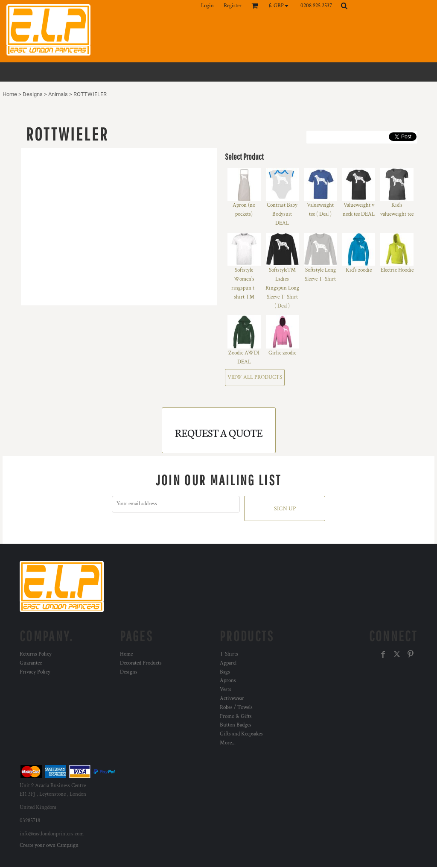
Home (10, 94)
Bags (225, 672)
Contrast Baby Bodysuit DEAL (282, 214)
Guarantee (31, 663)
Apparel (228, 663)
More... (228, 743)
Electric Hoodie (397, 270)
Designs (33, 94)
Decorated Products (141, 663)
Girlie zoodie (282, 353)
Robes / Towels (236, 707)
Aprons (228, 680)
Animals (58, 94)
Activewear (232, 698)
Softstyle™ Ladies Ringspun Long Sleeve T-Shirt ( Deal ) (282, 288)
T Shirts (229, 654)
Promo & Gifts (236, 716)
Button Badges (235, 725)
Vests (225, 689)
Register (233, 5)
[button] (280, 6)
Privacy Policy (35, 672)
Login (207, 5)
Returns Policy (36, 654)
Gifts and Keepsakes (241, 734)
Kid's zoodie (359, 270)
